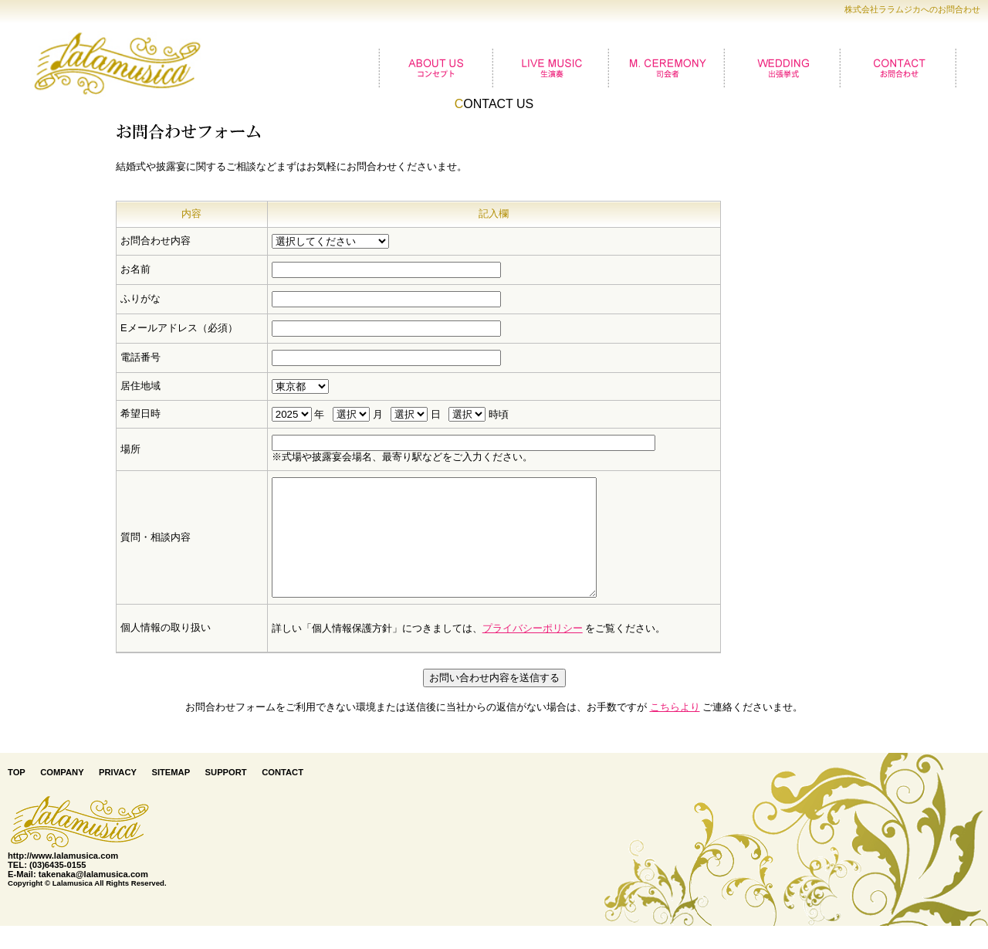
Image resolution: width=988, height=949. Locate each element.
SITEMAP (170, 795)
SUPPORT (226, 795)
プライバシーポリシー (532, 651)
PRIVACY (118, 795)
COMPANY (61, 795)
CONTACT (282, 795)
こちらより (675, 730)
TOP (16, 795)
